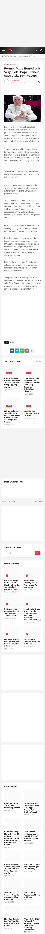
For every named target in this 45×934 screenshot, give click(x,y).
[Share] (39, 82)
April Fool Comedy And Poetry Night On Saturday (32, 866)
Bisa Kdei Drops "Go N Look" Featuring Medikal (12, 805)
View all (37, 361)
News (13, 64)
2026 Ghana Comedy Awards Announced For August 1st (31, 584)
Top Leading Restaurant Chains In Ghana (32, 641)
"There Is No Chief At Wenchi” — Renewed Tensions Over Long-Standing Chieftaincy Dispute (32, 384)
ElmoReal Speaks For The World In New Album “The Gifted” (11, 642)
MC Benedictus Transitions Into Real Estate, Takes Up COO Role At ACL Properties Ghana (12, 416)
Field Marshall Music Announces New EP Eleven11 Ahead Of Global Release (31, 836)
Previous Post (9, 502)
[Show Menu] (3, 50)
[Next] (42, 56)
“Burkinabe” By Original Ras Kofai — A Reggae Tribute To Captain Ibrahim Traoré (32, 807)
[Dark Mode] (37, 50)
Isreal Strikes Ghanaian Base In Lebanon (31, 413)
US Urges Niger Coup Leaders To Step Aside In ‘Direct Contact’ (11, 612)
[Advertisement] (22, 23)
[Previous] (39, 56)
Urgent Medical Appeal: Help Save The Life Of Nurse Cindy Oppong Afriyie (12, 382)
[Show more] (31, 351)
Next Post (38, 502)
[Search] (42, 50)
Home (6, 64)
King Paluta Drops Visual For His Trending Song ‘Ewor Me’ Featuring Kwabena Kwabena (32, 614)
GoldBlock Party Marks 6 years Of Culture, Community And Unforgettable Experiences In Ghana (11, 838)
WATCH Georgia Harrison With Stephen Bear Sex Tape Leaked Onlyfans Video (20, 56)
